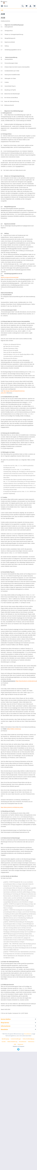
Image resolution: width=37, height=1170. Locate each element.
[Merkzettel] (26, 6)
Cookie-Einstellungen (16, 1039)
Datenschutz (31, 1041)
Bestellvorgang (5, 1039)
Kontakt (4, 1041)
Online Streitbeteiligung (28, 1039)
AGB (15, 1044)
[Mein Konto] (30, 6)
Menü (4, 6)
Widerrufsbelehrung (12, 1041)
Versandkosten (27, 1033)
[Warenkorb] (34, 6)
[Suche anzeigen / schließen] (22, 6)
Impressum (20, 1044)
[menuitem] (4, 6)
